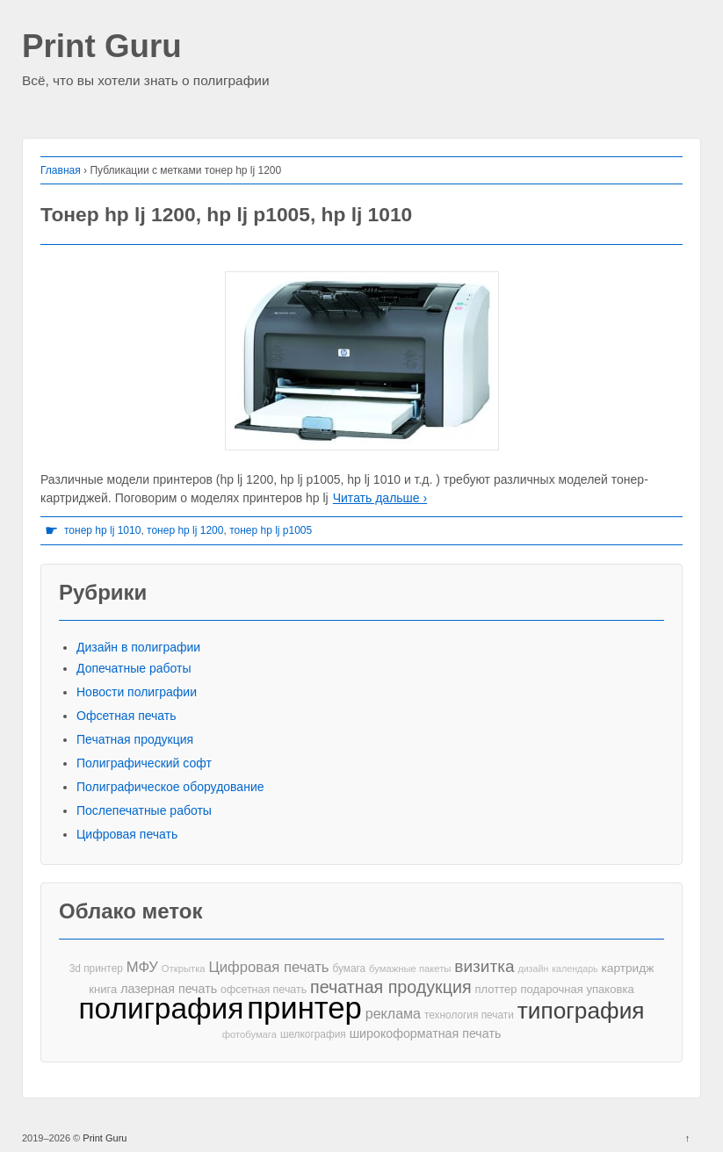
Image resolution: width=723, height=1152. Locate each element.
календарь (574, 968)
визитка (484, 966)
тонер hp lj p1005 (270, 530)
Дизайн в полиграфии (138, 647)
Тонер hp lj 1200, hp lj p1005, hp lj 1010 (226, 214)
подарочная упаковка (576, 989)
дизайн (532, 968)
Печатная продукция (134, 739)
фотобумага (249, 1034)
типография (581, 1011)
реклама (393, 1013)
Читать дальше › (380, 498)
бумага (348, 968)
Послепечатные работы (144, 810)
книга (103, 989)
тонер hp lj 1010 (102, 530)
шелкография (313, 1034)
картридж (628, 968)
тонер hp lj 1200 (185, 530)
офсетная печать (264, 989)
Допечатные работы (134, 668)
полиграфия (160, 1008)
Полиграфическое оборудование (170, 787)
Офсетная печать (126, 716)
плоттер (495, 989)
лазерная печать (168, 989)
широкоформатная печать (426, 1033)
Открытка (184, 968)
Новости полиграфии (136, 692)
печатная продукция (390, 987)
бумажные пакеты (410, 968)
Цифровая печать (126, 834)
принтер (304, 1008)
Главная (60, 170)
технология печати (469, 1015)
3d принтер (96, 968)
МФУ (142, 967)
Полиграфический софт (144, 763)
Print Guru (102, 47)
